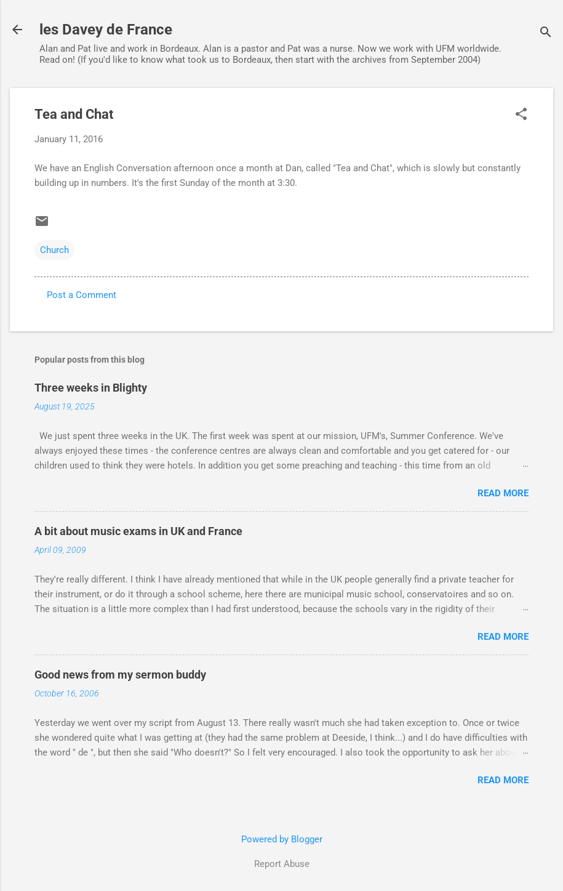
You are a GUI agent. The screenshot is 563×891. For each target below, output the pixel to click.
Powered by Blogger (281, 839)
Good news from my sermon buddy (120, 674)
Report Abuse (281, 863)
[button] (521, 115)
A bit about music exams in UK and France (138, 531)
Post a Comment (81, 294)
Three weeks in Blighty (90, 387)
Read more (503, 493)
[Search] (545, 33)
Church (54, 250)
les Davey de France (105, 29)
